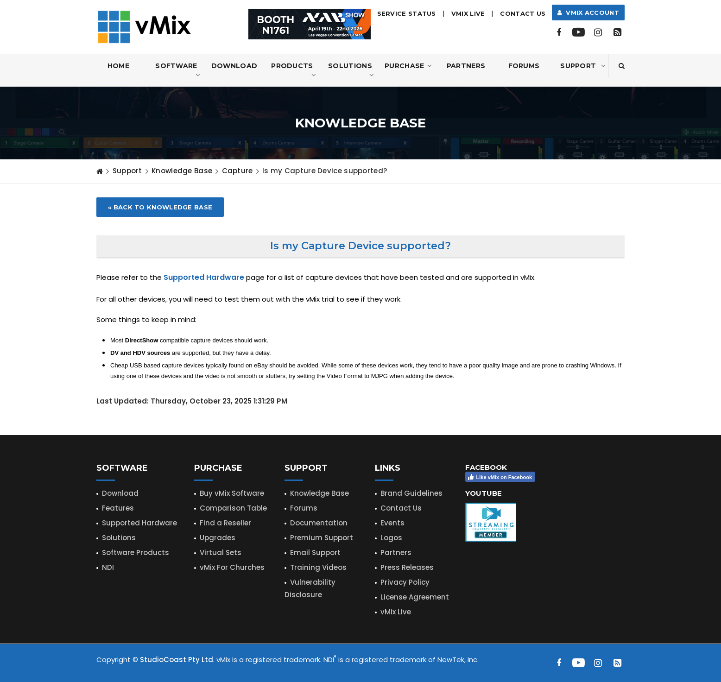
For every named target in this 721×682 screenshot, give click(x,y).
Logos (391, 538)
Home (118, 66)
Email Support (315, 552)
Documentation (319, 523)
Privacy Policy (405, 582)
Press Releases (407, 567)
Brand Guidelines (411, 493)
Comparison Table (233, 508)
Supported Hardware (139, 523)
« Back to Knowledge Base (160, 207)
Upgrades (217, 538)
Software (177, 71)
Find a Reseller (225, 523)
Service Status (406, 13)
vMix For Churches (232, 567)
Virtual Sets (220, 552)
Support (583, 65)
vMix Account (588, 12)
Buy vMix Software (232, 493)
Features (118, 508)
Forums (524, 66)
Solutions (351, 71)
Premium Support (321, 538)
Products (293, 71)
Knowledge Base (182, 171)
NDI (108, 567)
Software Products (135, 552)
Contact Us (522, 13)
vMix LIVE (468, 13)
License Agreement (414, 597)
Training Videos (318, 567)
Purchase (408, 65)
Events (392, 523)
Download (234, 66)
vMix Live (395, 612)
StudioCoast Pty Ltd (176, 659)
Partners (466, 66)
